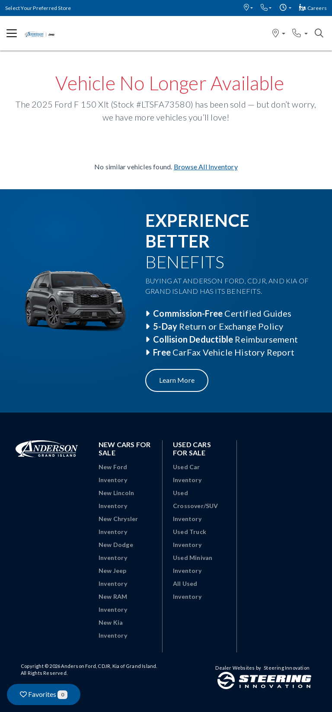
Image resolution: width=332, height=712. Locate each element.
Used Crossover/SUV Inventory (195, 505)
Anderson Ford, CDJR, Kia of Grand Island (108, 666)
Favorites (43, 694)
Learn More (177, 380)
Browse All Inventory (206, 166)
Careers (313, 8)
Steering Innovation (287, 668)
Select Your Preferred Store (38, 8)
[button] (248, 8)
